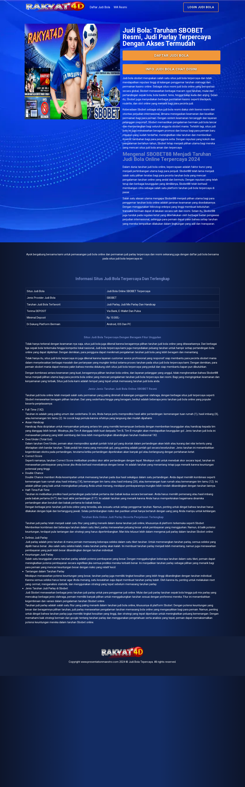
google (191, 722)
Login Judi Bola (188, 7)
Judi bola (128, 96)
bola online (59, 465)
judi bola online (158, 207)
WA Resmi (138, 7)
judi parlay (53, 615)
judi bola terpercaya (76, 418)
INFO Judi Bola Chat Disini (165, 87)
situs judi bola (168, 133)
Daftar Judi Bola (118, 7)
